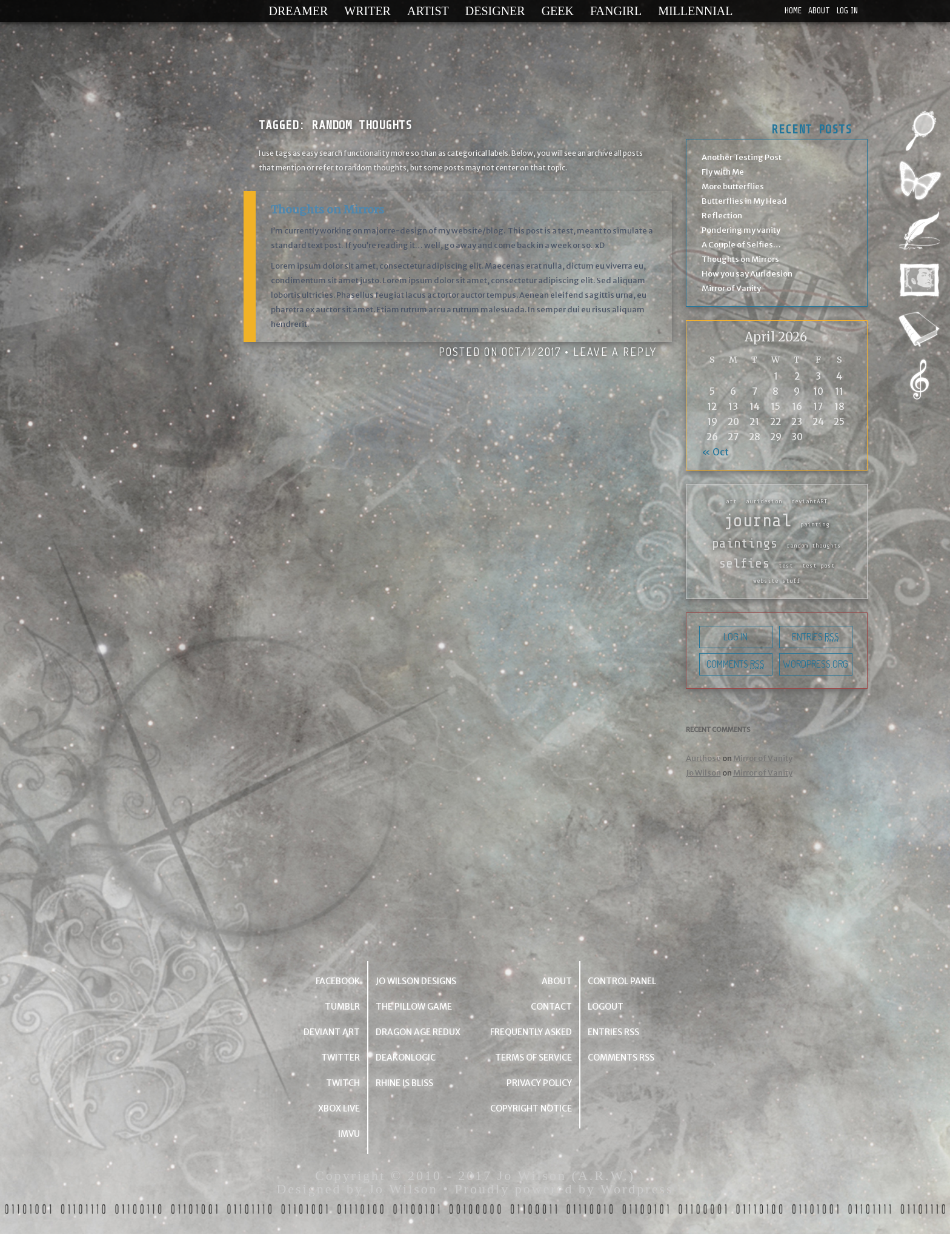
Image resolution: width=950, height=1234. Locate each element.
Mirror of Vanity (731, 288)
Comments (735, 664)
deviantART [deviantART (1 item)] (809, 501)
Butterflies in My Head (744, 201)
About (819, 10)
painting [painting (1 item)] (814, 524)
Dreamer (298, 11)
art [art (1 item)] (731, 501)
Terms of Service (533, 1057)
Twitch (343, 1083)
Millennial (695, 11)
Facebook (338, 981)
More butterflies (733, 186)
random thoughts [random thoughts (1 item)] (813, 545)
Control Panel (622, 981)
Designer (495, 11)
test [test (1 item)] (786, 565)
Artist (428, 11)
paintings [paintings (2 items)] (744, 543)
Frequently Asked (531, 1032)
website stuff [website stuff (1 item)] (776, 581)
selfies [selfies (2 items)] (744, 563)
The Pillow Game (414, 1006)
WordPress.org (815, 664)
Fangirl (616, 11)
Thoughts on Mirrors (327, 209)
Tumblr (342, 1006)
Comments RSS (621, 1057)
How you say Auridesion (747, 274)
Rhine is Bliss (404, 1083)
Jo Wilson (703, 773)
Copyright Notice (531, 1108)
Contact (551, 1006)
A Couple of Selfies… (741, 245)
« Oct (715, 452)
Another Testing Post (742, 157)
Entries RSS (613, 1032)
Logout (605, 1006)
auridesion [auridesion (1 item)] (764, 501)
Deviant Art (332, 1032)
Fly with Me (723, 172)
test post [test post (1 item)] (818, 565)
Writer (367, 11)
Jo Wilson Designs (416, 981)
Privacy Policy (539, 1083)
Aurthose (703, 758)
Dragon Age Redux (418, 1032)
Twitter (340, 1057)
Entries (815, 637)
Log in (847, 10)
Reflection (722, 215)
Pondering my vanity (741, 230)
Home (793, 10)
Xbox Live (339, 1108)
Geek (558, 11)
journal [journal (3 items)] (757, 521)
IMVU (349, 1133)
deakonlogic (406, 1057)
